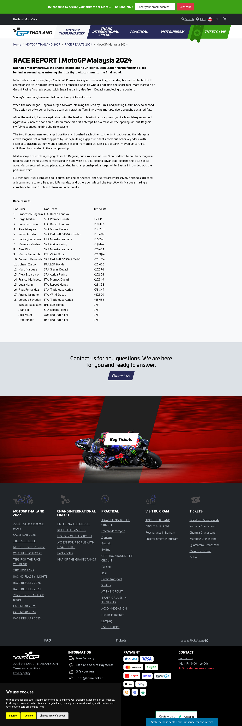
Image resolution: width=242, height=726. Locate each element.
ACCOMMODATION (114, 608)
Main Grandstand (200, 551)
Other (193, 557)
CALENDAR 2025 (24, 606)
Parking (106, 566)
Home (17, 44)
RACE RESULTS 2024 (78, 44)
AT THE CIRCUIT (112, 591)
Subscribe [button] (186, 7)
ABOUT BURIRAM (157, 526)
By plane (106, 537)
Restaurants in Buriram (160, 532)
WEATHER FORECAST (27, 553)
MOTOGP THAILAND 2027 (72, 31)
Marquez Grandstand (203, 539)
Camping (106, 621)
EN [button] (213, 19)
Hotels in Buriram (112, 615)
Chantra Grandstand (202, 532)
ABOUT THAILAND (157, 520)
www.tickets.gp (194, 640)
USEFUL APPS (110, 627)
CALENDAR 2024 (24, 612)
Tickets (121, 640)
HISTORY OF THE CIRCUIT (74, 536)
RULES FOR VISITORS (71, 530)
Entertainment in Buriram (161, 539)
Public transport (111, 579)
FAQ (47, 640)
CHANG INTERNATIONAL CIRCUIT (106, 31)
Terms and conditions (27, 668)
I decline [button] (28, 715)
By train (106, 543)
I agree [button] (13, 715)
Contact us (121, 375)
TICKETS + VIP (208, 32)
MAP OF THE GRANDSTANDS (76, 559)
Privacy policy (21, 673)
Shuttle (106, 585)
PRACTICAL (139, 31)
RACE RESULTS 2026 (27, 583)
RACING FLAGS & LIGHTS (30, 576)
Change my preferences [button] (52, 715)
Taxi (104, 573)
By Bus (105, 549)
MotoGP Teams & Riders (29, 547)
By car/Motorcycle (113, 531)
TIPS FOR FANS (23, 570)
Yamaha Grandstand (202, 526)
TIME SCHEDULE (24, 541)
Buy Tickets (121, 439)
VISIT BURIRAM (172, 31)
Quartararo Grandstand (205, 545)
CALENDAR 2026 (24, 535)
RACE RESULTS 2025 (27, 618)
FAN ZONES (65, 553)
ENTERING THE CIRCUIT (73, 524)
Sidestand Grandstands (204, 520)
